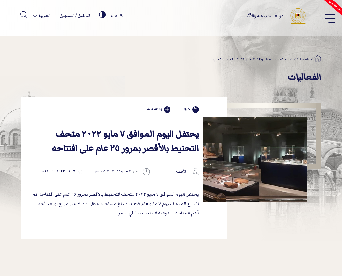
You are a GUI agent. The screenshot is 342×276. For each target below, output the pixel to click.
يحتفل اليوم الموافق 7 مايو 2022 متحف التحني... (249, 59)
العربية (43, 15)
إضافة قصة (158, 109)
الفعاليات (301, 59)
